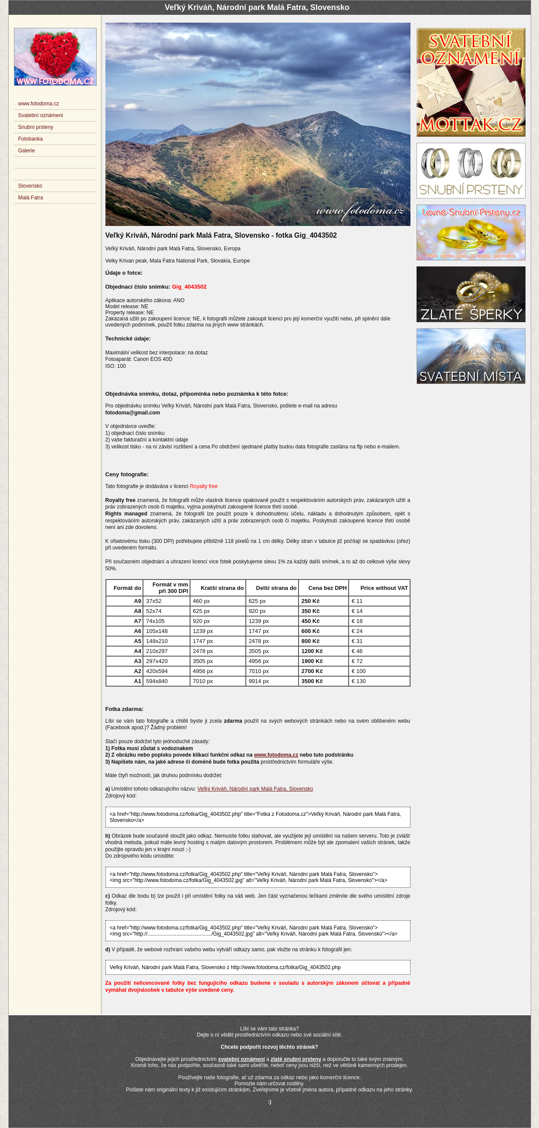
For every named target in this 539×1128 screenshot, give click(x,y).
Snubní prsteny (36, 127)
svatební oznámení (241, 1059)
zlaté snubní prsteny (296, 1059)
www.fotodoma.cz (276, 755)
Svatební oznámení (40, 115)
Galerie (26, 151)
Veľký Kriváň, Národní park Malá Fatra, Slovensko (255, 789)
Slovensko (30, 186)
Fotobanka (30, 139)
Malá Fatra (30, 198)
